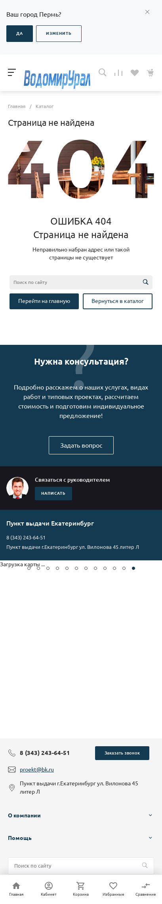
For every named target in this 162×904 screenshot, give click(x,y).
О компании (24, 815)
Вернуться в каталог (117, 301)
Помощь (20, 838)
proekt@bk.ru (37, 769)
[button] (28, 568)
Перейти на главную (44, 301)
